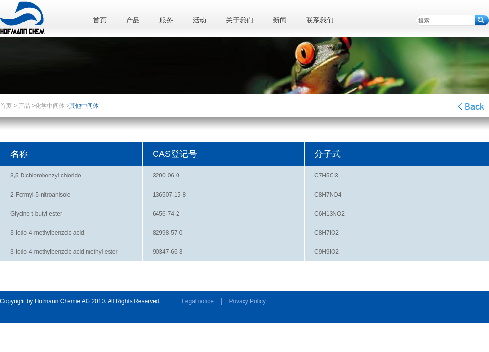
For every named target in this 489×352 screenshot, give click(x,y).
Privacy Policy (247, 301)
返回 (470, 106)
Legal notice (198, 301)
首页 (6, 105)
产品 (24, 105)
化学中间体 (50, 105)
